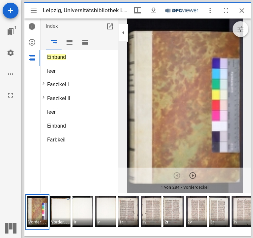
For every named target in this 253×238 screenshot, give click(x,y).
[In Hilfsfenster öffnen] (110, 26)
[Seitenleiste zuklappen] (123, 33)
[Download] (153, 11)
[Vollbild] (10, 95)
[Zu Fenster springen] (10, 32)
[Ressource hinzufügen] (10, 11)
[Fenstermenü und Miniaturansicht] (138, 11)
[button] (37, 212)
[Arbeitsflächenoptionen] (10, 74)
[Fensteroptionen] (210, 11)
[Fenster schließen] (242, 11)
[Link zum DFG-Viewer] (181, 10)
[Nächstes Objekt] (193, 175)
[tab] (32, 26)
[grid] (137, 214)
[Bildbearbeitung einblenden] (240, 29)
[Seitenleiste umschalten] (34, 11)
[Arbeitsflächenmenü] (10, 53)
